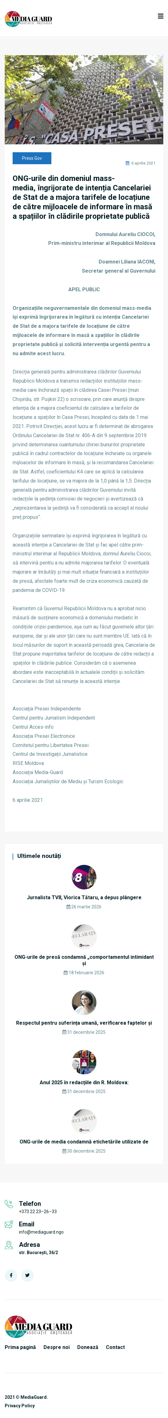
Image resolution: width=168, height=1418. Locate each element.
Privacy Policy (20, 1406)
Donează (87, 1347)
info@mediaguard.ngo (41, 1232)
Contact (115, 1347)
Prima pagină (20, 1347)
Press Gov (32, 158)
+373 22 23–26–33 (38, 1211)
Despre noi (56, 1347)
